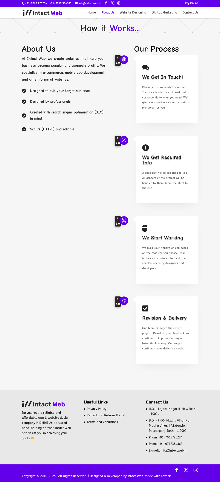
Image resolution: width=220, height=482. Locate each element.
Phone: (153, 437)
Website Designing (133, 12)
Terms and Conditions (102, 422)
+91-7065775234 (170, 437)
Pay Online (191, 3)
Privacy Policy (96, 409)
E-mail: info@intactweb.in (168, 450)
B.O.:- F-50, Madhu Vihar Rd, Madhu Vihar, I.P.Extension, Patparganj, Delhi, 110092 (169, 426)
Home (91, 12)
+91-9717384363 (170, 444)
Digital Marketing (164, 12)
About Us (107, 12)
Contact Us (190, 12)
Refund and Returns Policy (106, 415)
